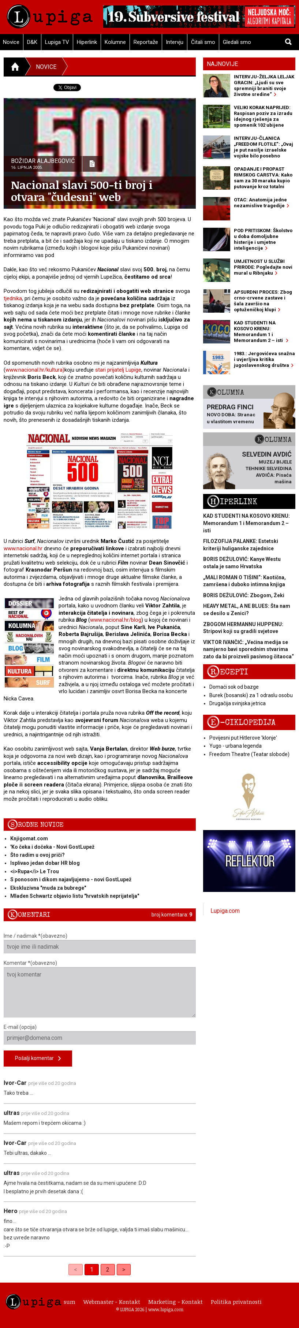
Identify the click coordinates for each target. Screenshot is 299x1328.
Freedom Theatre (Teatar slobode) (249, 754)
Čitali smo (203, 42)
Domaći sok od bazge (234, 687)
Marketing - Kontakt (175, 1301)
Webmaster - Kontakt (111, 1301)
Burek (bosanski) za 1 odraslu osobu (251, 695)
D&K (32, 42)
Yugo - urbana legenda (235, 746)
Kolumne (115, 42)
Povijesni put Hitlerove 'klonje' (243, 738)
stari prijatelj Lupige (118, 370)
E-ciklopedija (241, 722)
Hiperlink (87, 42)
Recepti (227, 672)
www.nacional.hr (23, 548)
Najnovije (222, 63)
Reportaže (146, 42)
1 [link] (91, 1269)
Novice (46, 66)
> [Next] (123, 1269)
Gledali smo (237, 42)
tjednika (13, 298)
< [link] (75, 1269)
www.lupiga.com (165, 1309)
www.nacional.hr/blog (115, 620)
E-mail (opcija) (100, 1034)
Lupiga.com (225, 910)
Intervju (174, 42)
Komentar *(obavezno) (100, 989)
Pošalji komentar (38, 1059)
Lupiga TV (57, 42)
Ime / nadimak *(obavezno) (100, 943)
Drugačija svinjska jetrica (237, 703)
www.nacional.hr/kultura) (34, 370)
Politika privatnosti (236, 1301)
